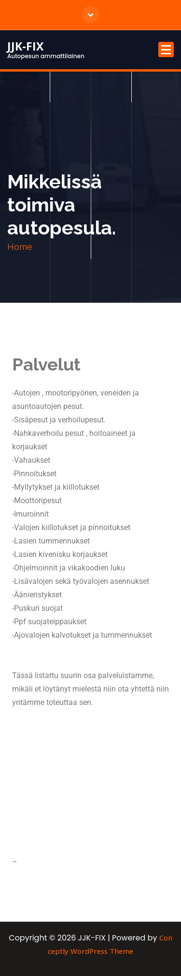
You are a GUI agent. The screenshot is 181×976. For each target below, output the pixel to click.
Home (19, 247)
